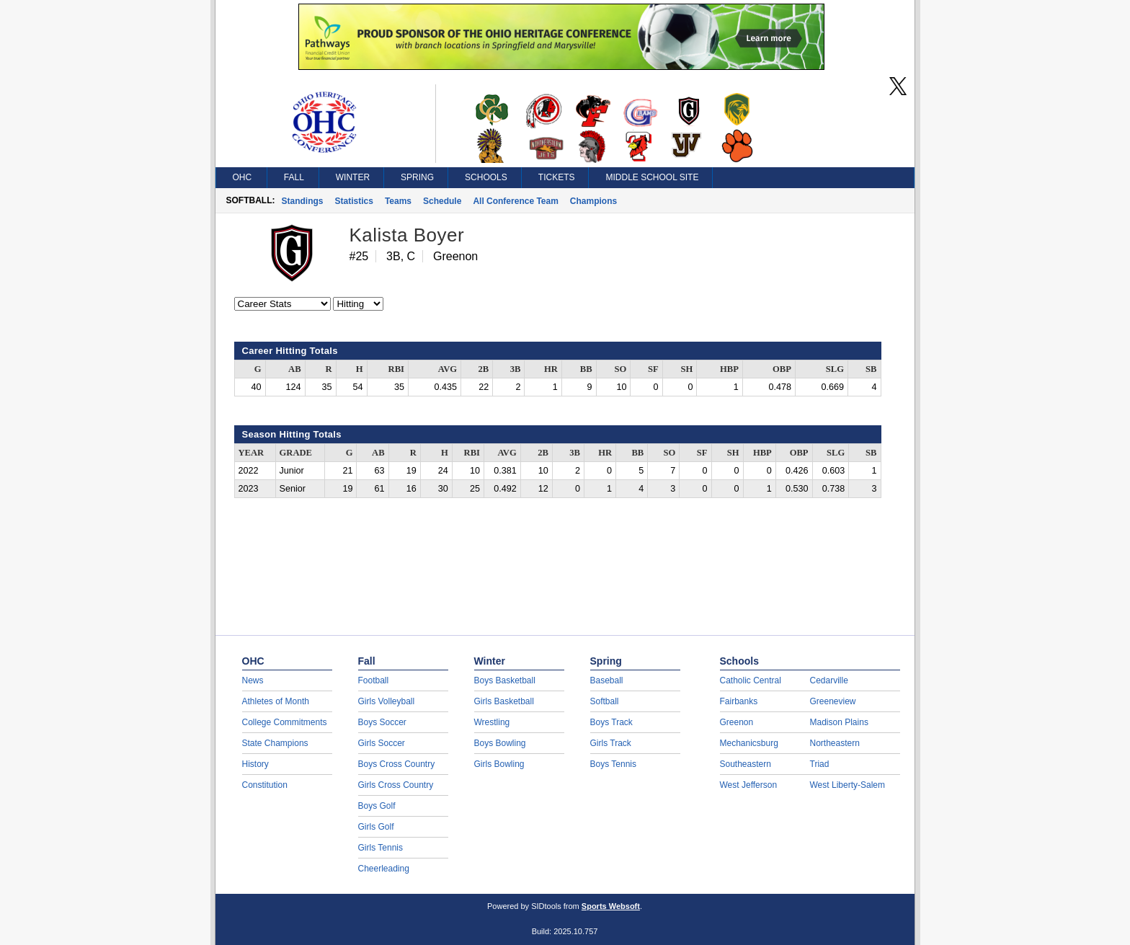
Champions (593, 201)
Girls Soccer (381, 743)
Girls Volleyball (386, 701)
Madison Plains (839, 722)
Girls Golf (376, 827)
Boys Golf (377, 806)
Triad (819, 764)
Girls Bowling (499, 764)
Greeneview (833, 701)
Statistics (354, 201)
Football (373, 680)
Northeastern (835, 743)
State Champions (275, 743)
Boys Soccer (382, 722)
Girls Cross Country (396, 785)
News (253, 680)
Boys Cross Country (396, 764)
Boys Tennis (613, 764)
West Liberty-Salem (847, 785)
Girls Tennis (380, 848)
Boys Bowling (500, 743)
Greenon (737, 722)
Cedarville (829, 680)
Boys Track (611, 722)
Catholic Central (750, 680)
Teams (398, 201)
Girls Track (610, 743)
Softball (604, 701)
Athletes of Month (275, 701)
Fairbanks (739, 701)
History (255, 764)
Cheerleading (383, 869)
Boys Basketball (504, 680)
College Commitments (284, 722)
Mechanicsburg (749, 743)
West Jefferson (749, 785)
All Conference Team (515, 201)
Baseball (606, 680)
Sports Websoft (611, 906)
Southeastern (745, 764)
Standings (303, 201)
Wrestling (492, 722)
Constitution (265, 785)
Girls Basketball (504, 701)
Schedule (442, 201)
